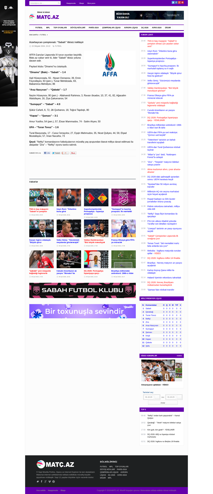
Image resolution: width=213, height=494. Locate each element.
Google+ (179, 2)
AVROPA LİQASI (131, 28)
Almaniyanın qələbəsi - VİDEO (154, 385)
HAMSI (179, 356)
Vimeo (49, 481)
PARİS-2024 (94, 28)
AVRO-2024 (156, 28)
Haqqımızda (71, 3)
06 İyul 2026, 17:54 (64, 246)
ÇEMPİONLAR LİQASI (111, 28)
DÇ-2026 (144, 28)
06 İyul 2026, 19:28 (92, 217)
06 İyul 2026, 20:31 (64, 215)
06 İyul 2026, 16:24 (92, 276)
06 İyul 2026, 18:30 (37, 246)
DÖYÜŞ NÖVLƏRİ (77, 28)
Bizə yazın (91, 3)
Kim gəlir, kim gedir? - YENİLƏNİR (161, 430)
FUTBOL (39, 28)
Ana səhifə (40, 490)
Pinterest (182, 2)
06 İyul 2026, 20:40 (37, 215)
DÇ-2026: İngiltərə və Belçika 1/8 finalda (163, 441)
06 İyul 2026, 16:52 (64, 276)
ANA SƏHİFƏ (33, 35)
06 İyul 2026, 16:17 (119, 276)
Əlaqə (81, 3)
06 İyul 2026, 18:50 (119, 215)
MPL (48, 28)
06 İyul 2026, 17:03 (37, 276)
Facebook (176, 2)
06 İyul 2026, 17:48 (92, 246)
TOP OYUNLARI (60, 28)
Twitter (173, 2)
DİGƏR (168, 28)
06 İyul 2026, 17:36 (119, 246)
